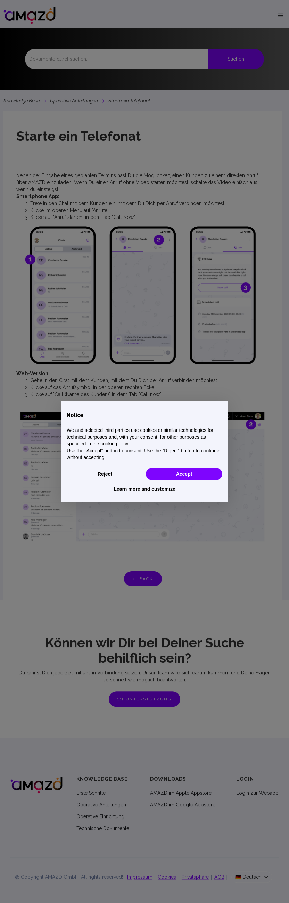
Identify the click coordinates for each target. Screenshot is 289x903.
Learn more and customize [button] (144, 489)
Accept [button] (184, 474)
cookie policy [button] (114, 443)
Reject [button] (105, 474)
